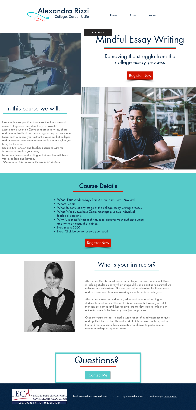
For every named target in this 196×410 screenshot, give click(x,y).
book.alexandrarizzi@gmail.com (90, 396)
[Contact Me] (97, 375)
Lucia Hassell (170, 396)
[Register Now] (140, 75)
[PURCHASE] (98, 32)
